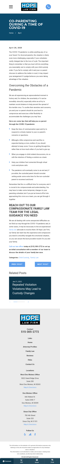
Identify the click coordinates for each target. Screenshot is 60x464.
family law (13, 230)
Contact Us (30, 364)
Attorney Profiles (30, 347)
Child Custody (24, 258)
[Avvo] (30, 434)
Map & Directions (30, 387)
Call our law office (16, 246)
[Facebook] (35, 434)
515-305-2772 (30, 331)
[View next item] (28, 302)
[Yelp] (25, 434)
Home (30, 342)
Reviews (30, 356)
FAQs (30, 360)
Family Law (34, 258)
